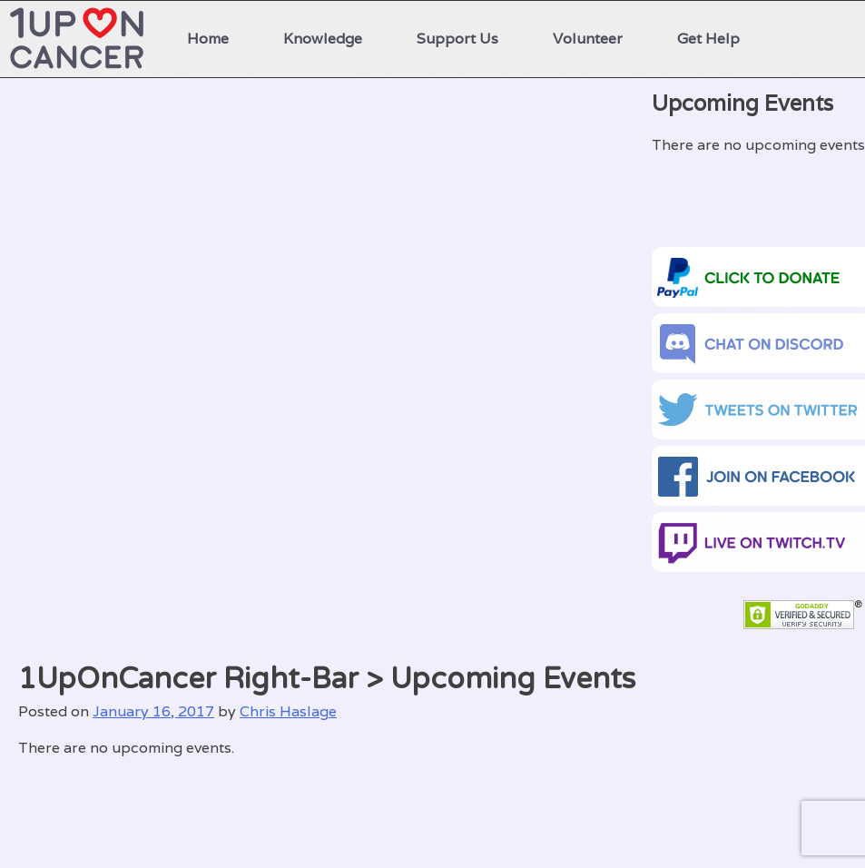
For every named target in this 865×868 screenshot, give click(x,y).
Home (208, 38)
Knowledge (322, 38)
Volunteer (588, 38)
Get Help (708, 38)
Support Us (457, 38)
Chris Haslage (288, 711)
